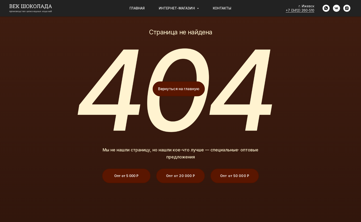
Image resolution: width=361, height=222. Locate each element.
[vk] (336, 8)
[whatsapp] (326, 8)
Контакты (222, 8)
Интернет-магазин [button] (177, 8)
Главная (137, 8)
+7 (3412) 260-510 (300, 10)
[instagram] (346, 8)
